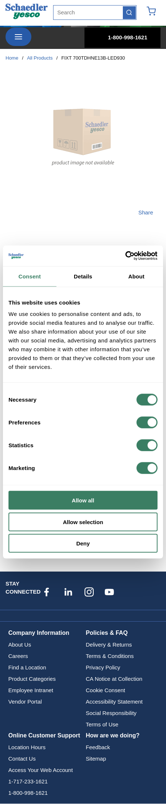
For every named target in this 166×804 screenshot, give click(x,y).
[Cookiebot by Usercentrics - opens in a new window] (125, 256)
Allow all (83, 500)
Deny (83, 543)
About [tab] (136, 276)
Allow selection (83, 522)
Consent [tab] (29, 276)
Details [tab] (83, 276)
